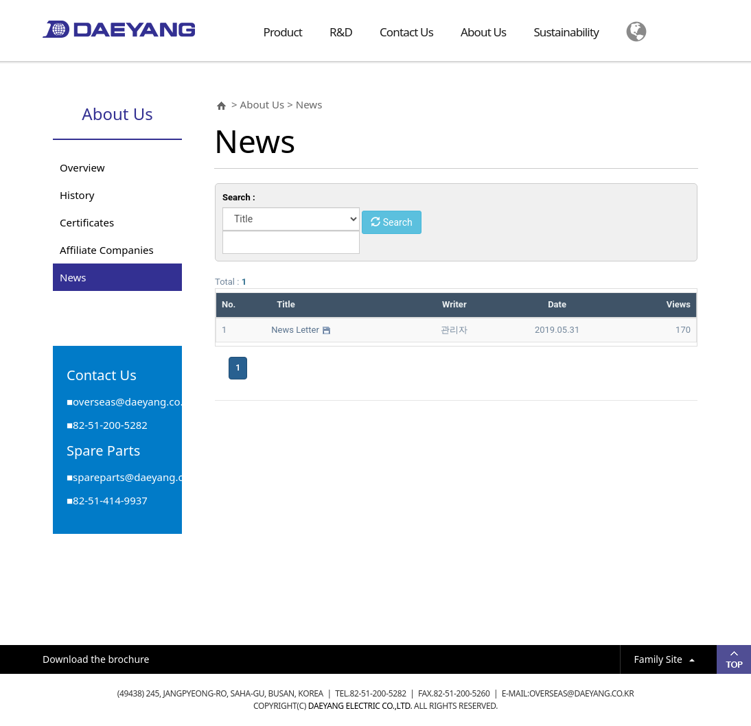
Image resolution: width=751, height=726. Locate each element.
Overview (82, 167)
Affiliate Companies (107, 250)
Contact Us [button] (406, 32)
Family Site (664, 659)
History (77, 195)
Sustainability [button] (566, 32)
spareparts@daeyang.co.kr (137, 477)
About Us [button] (483, 32)
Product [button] (283, 32)
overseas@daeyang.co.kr (133, 401)
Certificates (87, 222)
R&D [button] (341, 32)
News (73, 277)
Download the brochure (96, 659)
